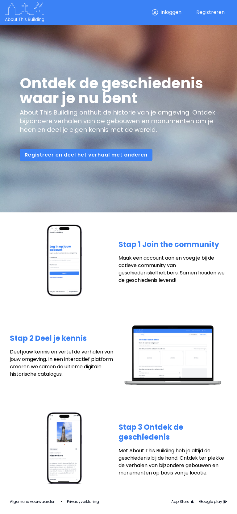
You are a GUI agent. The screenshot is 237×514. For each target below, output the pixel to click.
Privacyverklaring (83, 501)
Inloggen (166, 12)
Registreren (210, 12)
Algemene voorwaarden (33, 501)
